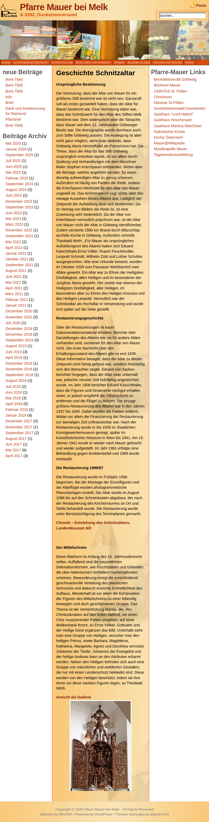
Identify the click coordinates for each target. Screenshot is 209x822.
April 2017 (13, 456)
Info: (9, 97)
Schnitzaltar (62, 62)
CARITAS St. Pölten (170, 91)
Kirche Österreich (168, 137)
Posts (201, 5)
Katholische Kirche (169, 132)
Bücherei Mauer (167, 85)
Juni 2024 (13, 195)
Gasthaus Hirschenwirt (173, 120)
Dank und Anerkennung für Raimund (25, 111)
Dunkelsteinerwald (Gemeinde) (180, 108)
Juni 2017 (13, 444)
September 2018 (19, 375)
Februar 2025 (16, 178)
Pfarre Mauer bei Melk (64, 7)
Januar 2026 (15, 149)
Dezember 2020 (18, 311)
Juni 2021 (13, 277)
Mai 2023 (13, 219)
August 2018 (16, 380)
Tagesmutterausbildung (173, 155)
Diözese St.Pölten (169, 103)
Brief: (9, 103)
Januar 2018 (15, 415)
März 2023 (14, 224)
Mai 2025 (13, 172)
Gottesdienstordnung (31, 62)
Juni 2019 (13, 352)
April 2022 (13, 248)
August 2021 (16, 271)
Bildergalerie (138, 62)
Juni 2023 (13, 213)
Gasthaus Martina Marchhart (177, 126)
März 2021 (14, 294)
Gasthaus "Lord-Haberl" (174, 114)
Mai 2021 (13, 282)
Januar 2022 (15, 253)
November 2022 (18, 230)
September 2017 (19, 433)
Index (189, 62)
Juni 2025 (13, 167)
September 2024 (19, 184)
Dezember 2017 (18, 421)
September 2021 (19, 265)
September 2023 (19, 207)
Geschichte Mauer (167, 62)
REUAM (65, 814)
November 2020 (18, 317)
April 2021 (13, 288)
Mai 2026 (13, 143)
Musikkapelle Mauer (170, 149)
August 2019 (16, 346)
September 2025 (19, 155)
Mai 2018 (13, 398)
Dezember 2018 (18, 363)
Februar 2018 (16, 409)
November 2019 (18, 334)
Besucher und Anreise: (93, 62)
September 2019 (19, 340)
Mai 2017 (13, 450)
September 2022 (19, 236)
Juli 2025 (13, 161)
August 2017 (16, 438)
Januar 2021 (15, 305)
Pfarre (119, 62)
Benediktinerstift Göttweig (175, 79)
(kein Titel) (14, 79)
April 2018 (13, 404)
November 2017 (18, 427)
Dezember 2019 (18, 329)
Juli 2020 (13, 323)
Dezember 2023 (18, 201)
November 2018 (18, 369)
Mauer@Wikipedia (169, 143)
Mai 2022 (13, 242)
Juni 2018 (13, 392)
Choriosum (163, 97)
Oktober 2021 (16, 259)
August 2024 (16, 190)
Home (6, 62)
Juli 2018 (13, 386)
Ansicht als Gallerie (73, 697)
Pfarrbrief (13, 119)
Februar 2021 (16, 300)
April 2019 (13, 357)
